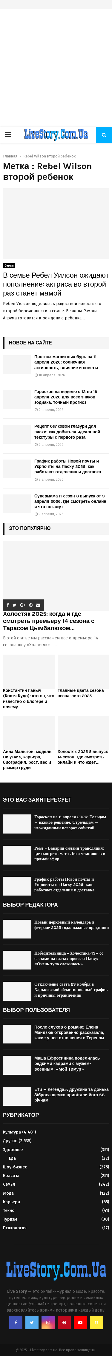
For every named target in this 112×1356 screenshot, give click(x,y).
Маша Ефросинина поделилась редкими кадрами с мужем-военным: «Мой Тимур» (67, 1063)
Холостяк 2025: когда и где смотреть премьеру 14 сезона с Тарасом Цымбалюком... (48, 621)
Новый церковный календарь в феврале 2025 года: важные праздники (71, 925)
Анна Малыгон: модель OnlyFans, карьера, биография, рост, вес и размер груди (27, 759)
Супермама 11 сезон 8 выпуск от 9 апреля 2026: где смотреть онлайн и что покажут (70, 501)
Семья (9, 266)
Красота (11, 1175)
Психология (15, 1227)
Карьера (11, 1202)
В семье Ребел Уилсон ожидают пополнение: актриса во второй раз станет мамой (56, 284)
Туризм (10, 1219)
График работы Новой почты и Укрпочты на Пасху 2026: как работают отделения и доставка (67, 466)
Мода (8, 1193)
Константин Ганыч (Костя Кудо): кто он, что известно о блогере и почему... (28, 698)
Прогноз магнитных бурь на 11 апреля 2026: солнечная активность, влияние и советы (66, 362)
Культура (12, 1132)
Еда (12, 1158)
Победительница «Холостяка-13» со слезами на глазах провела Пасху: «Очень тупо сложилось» (68, 959)
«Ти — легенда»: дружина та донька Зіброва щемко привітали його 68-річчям (71, 1095)
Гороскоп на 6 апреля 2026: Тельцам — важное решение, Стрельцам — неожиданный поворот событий (70, 822)
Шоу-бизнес (15, 1167)
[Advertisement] (56, 68)
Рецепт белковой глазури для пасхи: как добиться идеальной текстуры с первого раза (67, 432)
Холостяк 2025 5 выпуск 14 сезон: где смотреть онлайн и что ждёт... (83, 757)
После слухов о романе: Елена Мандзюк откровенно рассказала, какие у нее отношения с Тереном (69, 1032)
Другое (10, 1140)
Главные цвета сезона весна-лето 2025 (81, 693)
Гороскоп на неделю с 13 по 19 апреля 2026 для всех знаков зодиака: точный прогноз (65, 397)
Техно (9, 1210)
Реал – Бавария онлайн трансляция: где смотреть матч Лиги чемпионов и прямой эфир (69, 854)
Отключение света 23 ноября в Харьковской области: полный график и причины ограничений (71, 990)
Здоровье (13, 1149)
